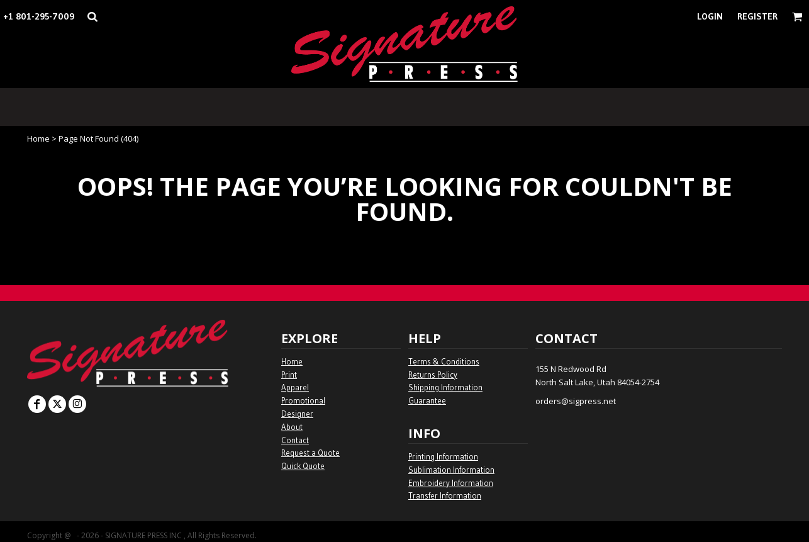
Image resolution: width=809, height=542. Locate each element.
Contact (295, 440)
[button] (92, 16)
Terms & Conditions (443, 361)
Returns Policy (432, 375)
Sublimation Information (451, 470)
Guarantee (427, 400)
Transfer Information (444, 495)
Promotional (303, 400)
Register (757, 16)
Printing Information (443, 456)
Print (289, 375)
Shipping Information (445, 387)
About (292, 427)
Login (710, 16)
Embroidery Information (450, 483)
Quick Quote (303, 466)
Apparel (295, 387)
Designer (297, 414)
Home (38, 138)
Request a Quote (310, 453)
